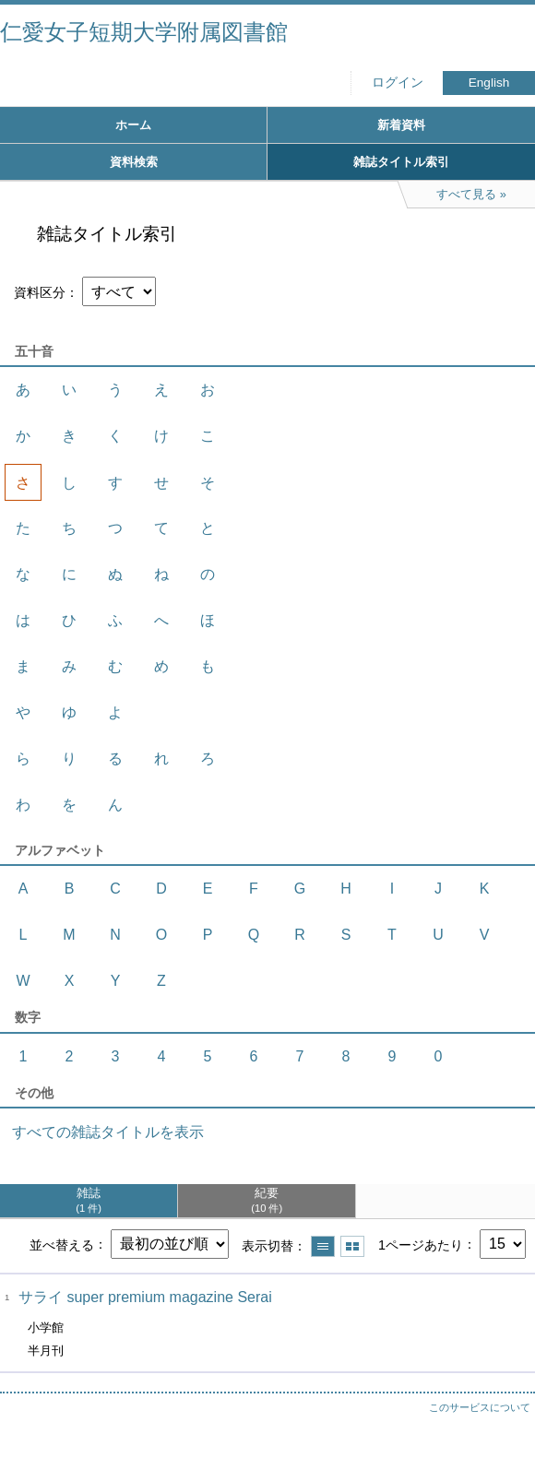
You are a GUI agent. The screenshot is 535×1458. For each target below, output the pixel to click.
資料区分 (39, 292)
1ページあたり (420, 1244)
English (489, 82)
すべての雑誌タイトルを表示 (108, 1132)
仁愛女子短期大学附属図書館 (144, 31)
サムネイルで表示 (352, 1246)
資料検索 (134, 162)
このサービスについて (479, 1407)
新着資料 (401, 125)
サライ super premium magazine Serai (145, 1297)
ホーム (133, 125)
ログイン (397, 82)
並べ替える (62, 1244)
